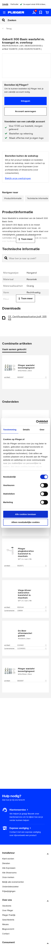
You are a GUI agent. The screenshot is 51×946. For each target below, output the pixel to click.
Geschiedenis (8, 919)
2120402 (32, 645)
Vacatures (6, 906)
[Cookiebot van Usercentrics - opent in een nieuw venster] (36, 422)
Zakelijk (5, 4)
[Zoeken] (29, 20)
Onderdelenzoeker (10, 886)
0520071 (32, 566)
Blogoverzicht (8, 929)
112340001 (32, 649)
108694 (32, 611)
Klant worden (8, 858)
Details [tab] (26, 429)
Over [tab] (42, 429)
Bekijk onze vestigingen (18, 178)
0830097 (32, 377)
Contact (5, 933)
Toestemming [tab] (9, 429)
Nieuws (5, 924)
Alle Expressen (8, 868)
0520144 (32, 607)
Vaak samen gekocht (14, 349)
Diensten (6, 863)
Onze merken (8, 877)
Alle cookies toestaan (25, 514)
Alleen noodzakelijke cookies (25, 522)
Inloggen (25, 101)
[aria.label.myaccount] (34, 13)
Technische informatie (37, 198)
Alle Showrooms (9, 872)
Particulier (14, 4)
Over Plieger (7, 910)
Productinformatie (13, 198)
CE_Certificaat (27, 317)
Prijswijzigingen (8, 891)
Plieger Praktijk (8, 915)
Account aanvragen (25, 111)
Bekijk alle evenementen (13, 882)
